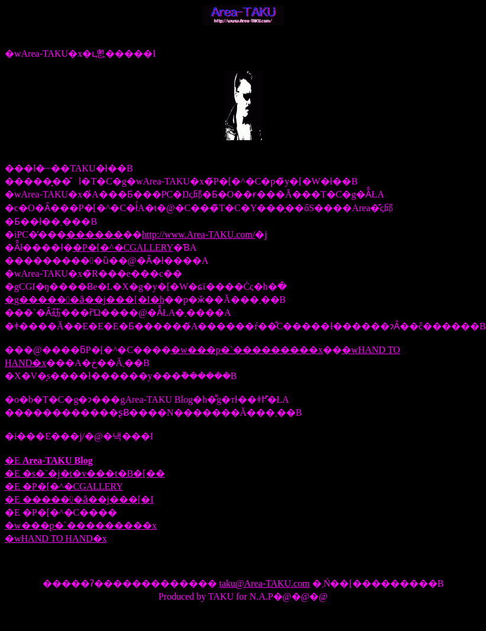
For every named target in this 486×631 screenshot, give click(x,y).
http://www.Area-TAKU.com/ (198, 234)
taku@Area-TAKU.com (264, 583)
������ (94, 234)
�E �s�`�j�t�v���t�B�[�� (85, 473)
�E (49, 460)
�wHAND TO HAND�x (56, 538)
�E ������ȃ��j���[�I (79, 499)
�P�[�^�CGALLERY (123, 247)
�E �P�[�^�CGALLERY (64, 486)
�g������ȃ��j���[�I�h (84, 300)
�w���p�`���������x (247, 350)
